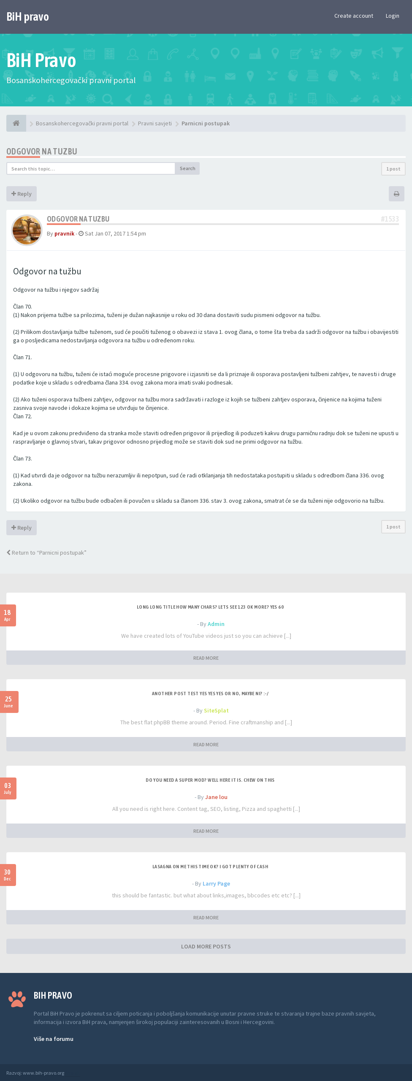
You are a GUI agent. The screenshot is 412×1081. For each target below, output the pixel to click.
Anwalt (72, 1073)
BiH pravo (27, 16)
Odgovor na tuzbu (41, 151)
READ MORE (206, 658)
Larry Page (216, 883)
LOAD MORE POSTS (206, 946)
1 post (393, 168)
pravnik (64, 233)
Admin (216, 624)
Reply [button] (21, 194)
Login (392, 15)
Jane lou (216, 797)
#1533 (390, 218)
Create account (353, 15)
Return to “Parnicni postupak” (46, 552)
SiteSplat (216, 710)
